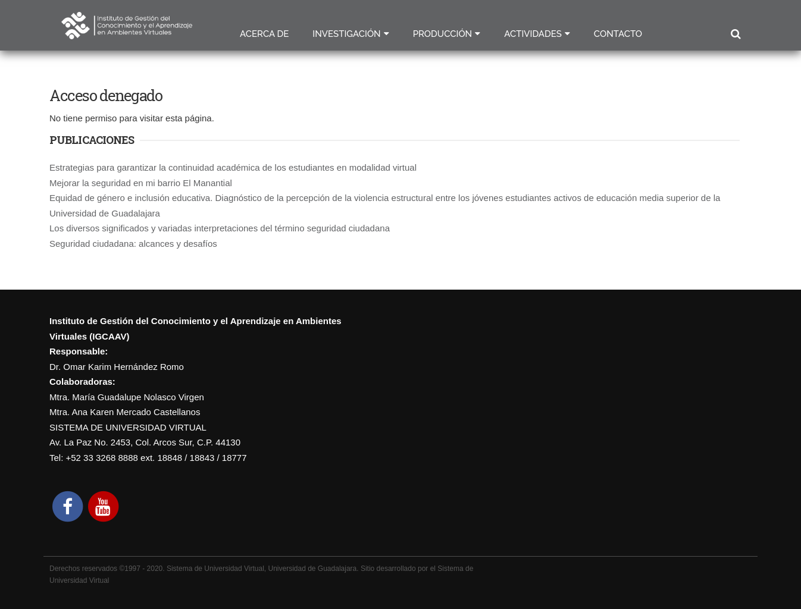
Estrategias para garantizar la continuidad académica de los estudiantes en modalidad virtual (233, 167)
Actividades (533, 34)
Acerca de (264, 34)
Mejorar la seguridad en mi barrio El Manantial (140, 183)
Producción (443, 34)
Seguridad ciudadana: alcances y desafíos (133, 243)
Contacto (618, 34)
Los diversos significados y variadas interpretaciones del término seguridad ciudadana (219, 228)
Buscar (735, 34)
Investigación (346, 34)
